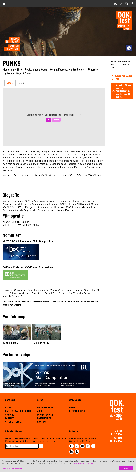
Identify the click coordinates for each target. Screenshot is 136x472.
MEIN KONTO (75, 400)
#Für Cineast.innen (75, 301)
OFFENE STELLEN (13, 422)
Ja (48, 119)
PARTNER (9, 418)
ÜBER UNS (10, 400)
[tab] (9, 83)
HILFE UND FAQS (45, 407)
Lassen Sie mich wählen (12, 468)
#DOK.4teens (15, 305)
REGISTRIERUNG (77, 411)
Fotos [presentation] (21, 82)
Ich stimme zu (126, 468)
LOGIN (72, 407)
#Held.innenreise (58, 301)
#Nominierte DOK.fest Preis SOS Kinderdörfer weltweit (27, 301)
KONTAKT (41, 422)
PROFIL (8, 407)
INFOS (40, 400)
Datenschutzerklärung (83, 463)
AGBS (39, 411)
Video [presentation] (10, 82)
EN (120, 3)
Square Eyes (19, 296)
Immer (56, 119)
